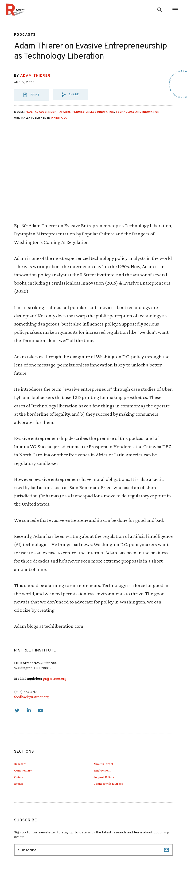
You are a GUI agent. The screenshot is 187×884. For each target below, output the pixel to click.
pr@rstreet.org (54, 678)
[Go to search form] (160, 10)
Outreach (20, 777)
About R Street (103, 764)
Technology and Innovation (137, 112)
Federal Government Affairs (48, 112)
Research (20, 764)
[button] (70, 94)
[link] (17, 710)
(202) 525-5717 (25, 692)
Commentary (23, 770)
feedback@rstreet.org (31, 697)
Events (18, 783)
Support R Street (105, 777)
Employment (102, 770)
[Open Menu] (175, 10)
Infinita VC (59, 118)
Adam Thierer (35, 76)
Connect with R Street (108, 783)
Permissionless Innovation (93, 112)
